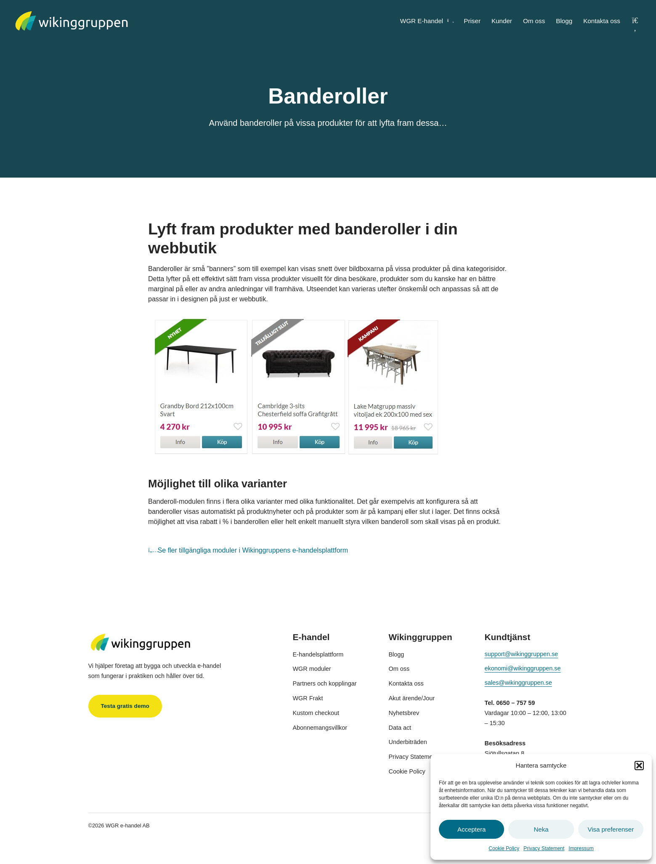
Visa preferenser (610, 829)
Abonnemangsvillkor (320, 727)
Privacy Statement (543, 848)
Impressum (580, 848)
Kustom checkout (316, 713)
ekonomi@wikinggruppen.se (523, 668)
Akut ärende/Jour (412, 698)
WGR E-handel (426, 20)
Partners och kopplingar (325, 683)
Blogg (564, 20)
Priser (472, 20)
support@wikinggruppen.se (521, 654)
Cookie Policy (504, 848)
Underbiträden (408, 742)
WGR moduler (312, 668)
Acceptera (471, 829)
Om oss (534, 20)
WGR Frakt (308, 698)
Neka (541, 829)
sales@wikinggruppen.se (518, 682)
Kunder (501, 20)
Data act (400, 727)
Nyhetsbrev (404, 713)
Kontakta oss (601, 20)
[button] (639, 765)
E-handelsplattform (318, 654)
